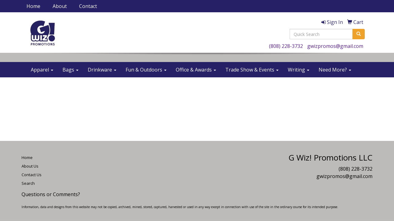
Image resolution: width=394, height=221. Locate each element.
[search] (358, 34)
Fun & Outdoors (146, 69)
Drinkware (102, 69)
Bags (70, 69)
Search (28, 183)
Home (33, 6)
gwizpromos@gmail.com (335, 46)
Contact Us (32, 174)
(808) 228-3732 (286, 46)
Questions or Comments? (51, 194)
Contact (88, 6)
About (60, 6)
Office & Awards (196, 69)
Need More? (335, 69)
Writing (298, 69)
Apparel (42, 69)
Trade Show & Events (252, 69)
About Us (30, 166)
